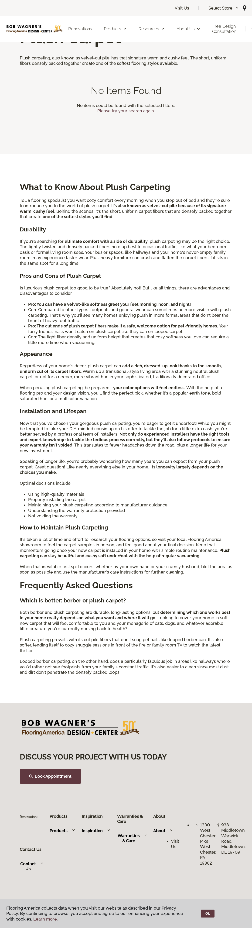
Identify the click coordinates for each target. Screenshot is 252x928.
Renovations (80, 28)
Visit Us (182, 8)
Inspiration (96, 830)
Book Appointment (50, 776)
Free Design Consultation (224, 29)
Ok (207, 913)
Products (62, 830)
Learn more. (45, 919)
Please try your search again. (126, 110)
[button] (223, 8)
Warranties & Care (132, 838)
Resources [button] (152, 28)
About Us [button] (188, 28)
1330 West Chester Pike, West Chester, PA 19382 (208, 844)
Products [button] (115, 28)
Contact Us (31, 866)
